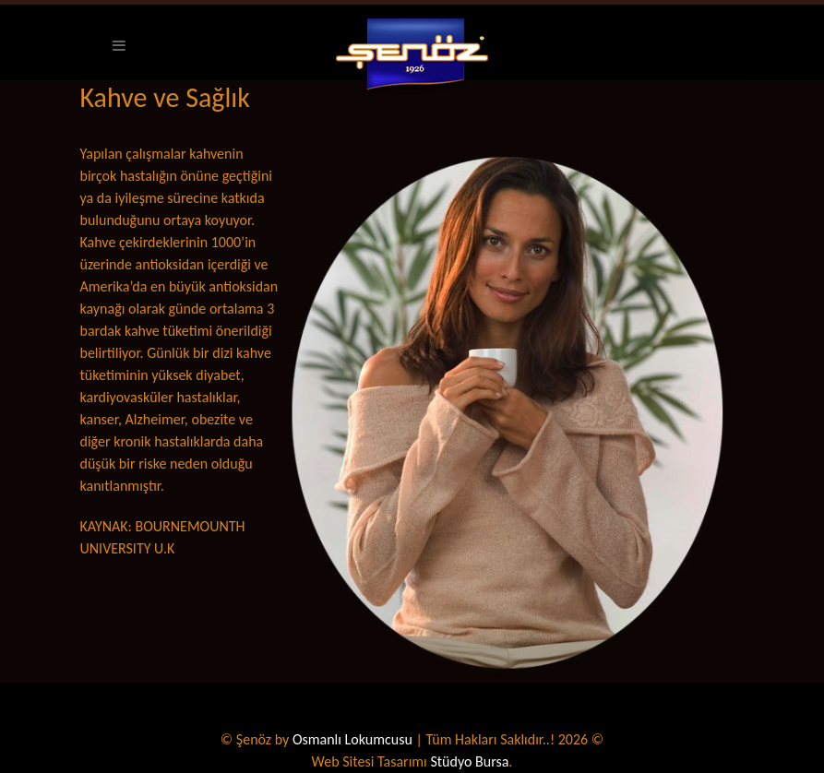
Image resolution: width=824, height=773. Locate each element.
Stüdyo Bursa (469, 761)
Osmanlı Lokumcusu (352, 739)
